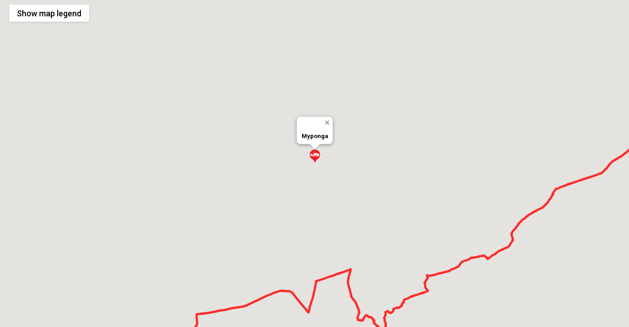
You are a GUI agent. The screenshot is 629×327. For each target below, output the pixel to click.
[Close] (326, 122)
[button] (314, 156)
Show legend (49, 13)
